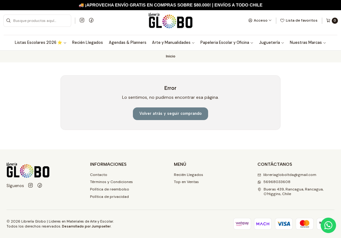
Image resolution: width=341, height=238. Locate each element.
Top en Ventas (186, 181)
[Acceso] (260, 20)
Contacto (98, 174)
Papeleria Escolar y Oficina (226, 42)
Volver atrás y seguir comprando (170, 113)
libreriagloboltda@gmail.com (286, 174)
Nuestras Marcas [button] (308, 42)
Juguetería (271, 42)
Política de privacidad (109, 196)
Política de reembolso (109, 189)
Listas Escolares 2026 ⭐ (41, 42)
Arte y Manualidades (173, 42)
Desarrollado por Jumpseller (86, 226)
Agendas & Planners (127, 42)
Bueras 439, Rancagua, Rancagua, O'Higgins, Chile (290, 191)
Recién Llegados (87, 42)
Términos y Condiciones (111, 181)
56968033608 (273, 181)
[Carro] (332, 21)
